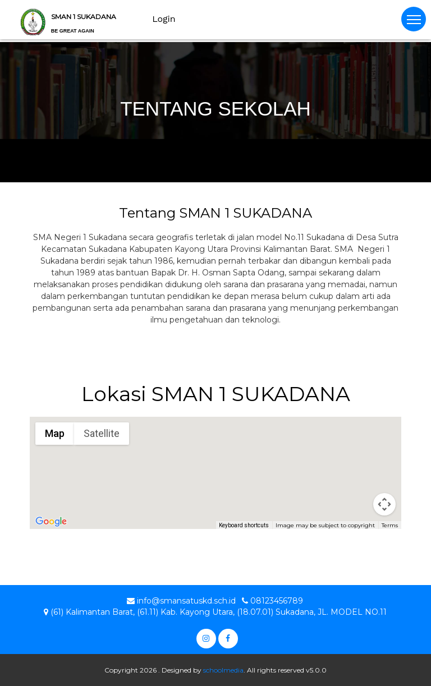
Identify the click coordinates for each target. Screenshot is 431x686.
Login (164, 18)
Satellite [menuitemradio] (102, 433)
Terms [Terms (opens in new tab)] (390, 525)
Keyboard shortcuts (244, 525)
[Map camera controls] (384, 504)
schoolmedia (223, 670)
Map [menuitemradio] (55, 433)
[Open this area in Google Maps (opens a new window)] (51, 521)
